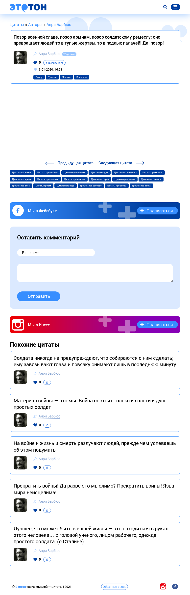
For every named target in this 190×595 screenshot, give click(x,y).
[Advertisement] (95, 122)
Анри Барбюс (49, 53)
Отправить (39, 296)
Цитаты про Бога (21, 185)
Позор (39, 77)
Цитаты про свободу (90, 185)
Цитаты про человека (125, 172)
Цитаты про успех (141, 185)
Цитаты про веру (65, 185)
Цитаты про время (21, 179)
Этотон (20, 587)
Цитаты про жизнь (21, 172)
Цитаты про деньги (151, 179)
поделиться (54, 62)
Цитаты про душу (100, 179)
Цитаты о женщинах (74, 172)
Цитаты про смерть (125, 179)
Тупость (52, 77)
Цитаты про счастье (47, 179)
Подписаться (159, 210)
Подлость (81, 77)
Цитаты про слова (116, 185)
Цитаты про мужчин (74, 179)
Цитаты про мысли (152, 172)
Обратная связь (114, 586)
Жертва (66, 77)
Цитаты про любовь (47, 172)
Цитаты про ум (43, 185)
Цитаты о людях (99, 172)
